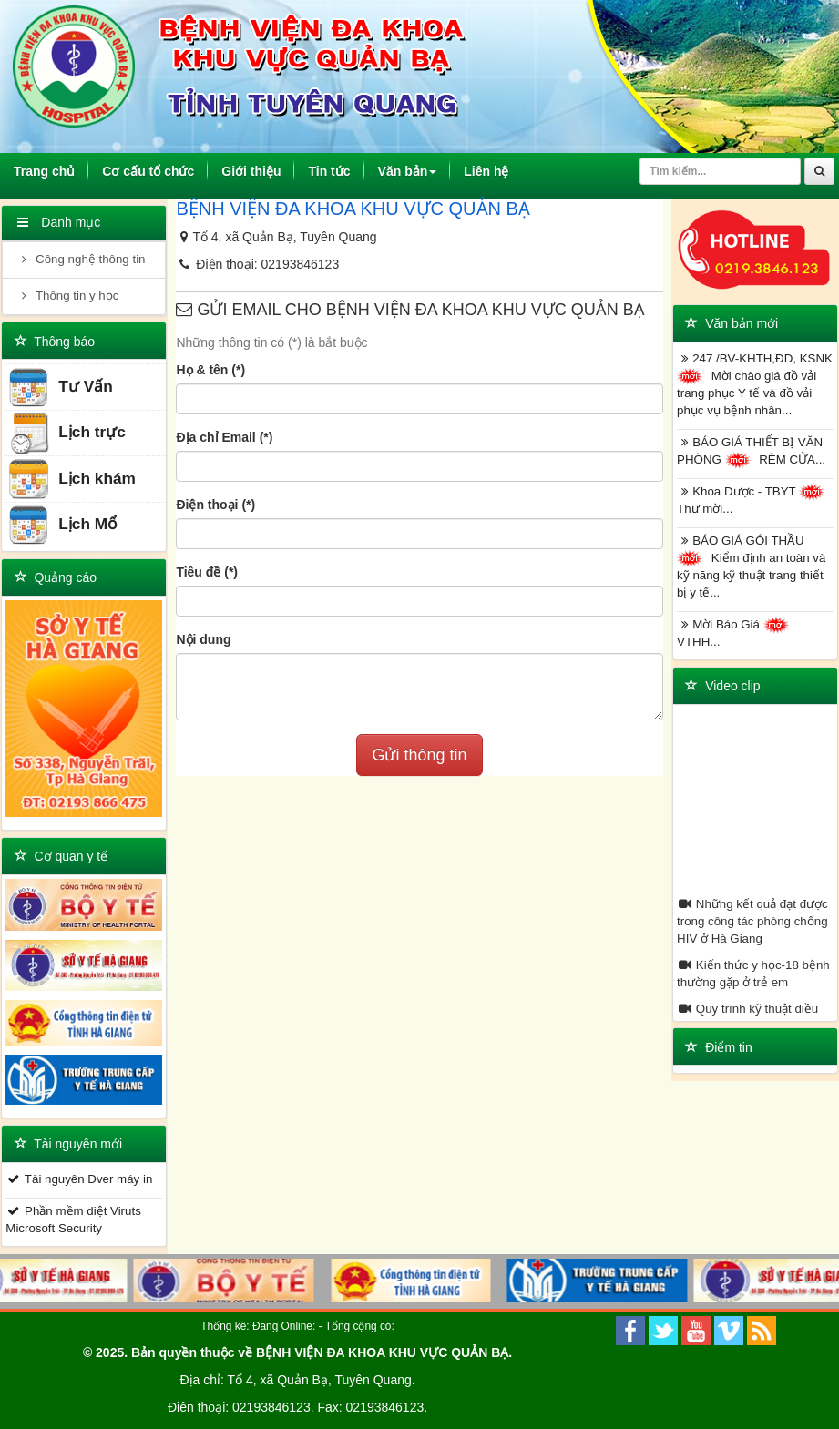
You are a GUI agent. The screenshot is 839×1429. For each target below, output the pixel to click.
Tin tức (329, 171)
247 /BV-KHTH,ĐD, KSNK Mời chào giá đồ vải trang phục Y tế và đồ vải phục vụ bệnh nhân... (755, 384)
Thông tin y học (67, 295)
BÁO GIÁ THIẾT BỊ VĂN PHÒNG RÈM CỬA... (751, 452)
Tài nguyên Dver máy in (78, 1179)
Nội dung (203, 639)
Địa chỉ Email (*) (224, 437)
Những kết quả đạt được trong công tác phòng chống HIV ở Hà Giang (752, 921)
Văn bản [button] (407, 171)
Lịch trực (66, 433)
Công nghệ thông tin (80, 259)
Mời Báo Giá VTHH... (735, 632)
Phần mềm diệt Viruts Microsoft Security (72, 1219)
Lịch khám (71, 479)
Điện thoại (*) (215, 504)
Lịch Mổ (62, 525)
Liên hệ (486, 171)
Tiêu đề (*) (207, 572)
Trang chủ (51, 171)
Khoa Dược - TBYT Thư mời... (753, 499)
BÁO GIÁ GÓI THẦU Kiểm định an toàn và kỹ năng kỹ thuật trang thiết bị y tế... (751, 566)
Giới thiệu (251, 171)
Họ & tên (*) (210, 369)
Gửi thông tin (419, 755)
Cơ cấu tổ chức (148, 171)
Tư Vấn (60, 387)
